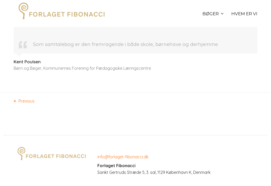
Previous (24, 101)
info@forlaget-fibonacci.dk (122, 156)
